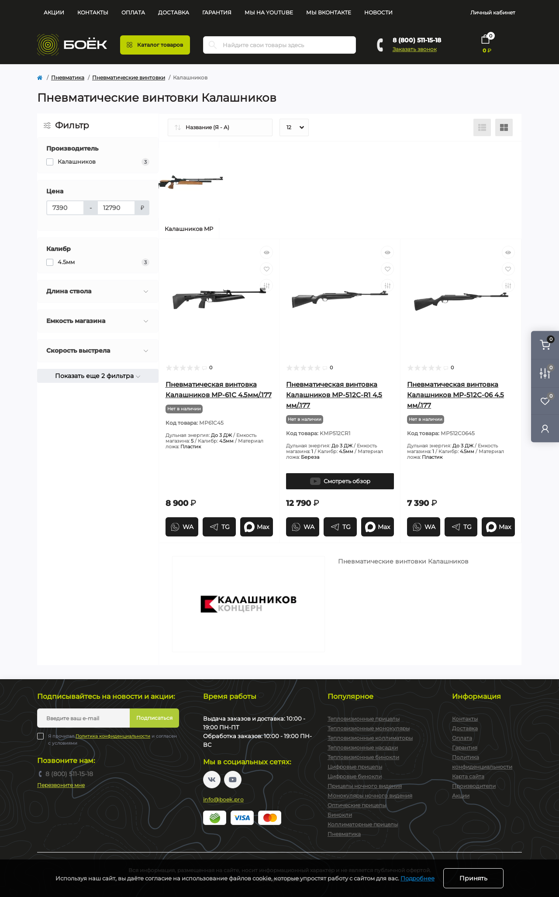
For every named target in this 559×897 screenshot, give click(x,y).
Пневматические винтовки (128, 77)
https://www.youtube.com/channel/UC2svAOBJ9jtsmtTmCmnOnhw (233, 779)
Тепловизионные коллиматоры (370, 738)
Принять (473, 878)
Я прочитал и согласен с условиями (112, 739)
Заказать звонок (415, 49)
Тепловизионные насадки (363, 747)
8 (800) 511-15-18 (417, 40)
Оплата (133, 12)
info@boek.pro (223, 799)
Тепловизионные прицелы (364, 718)
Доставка (173, 12)
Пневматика (67, 77)
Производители (474, 786)
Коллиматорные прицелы (363, 824)
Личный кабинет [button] (492, 12)
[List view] (482, 127)
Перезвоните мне (61, 785)
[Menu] (155, 45)
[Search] (212, 45)
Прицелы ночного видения (365, 786)
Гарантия (216, 12)
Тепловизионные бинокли (363, 757)
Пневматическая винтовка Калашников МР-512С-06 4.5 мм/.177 (455, 394)
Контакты (92, 12)
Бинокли (340, 814)
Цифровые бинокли (355, 776)
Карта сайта (468, 776)
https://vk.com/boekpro (212, 779)
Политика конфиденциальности (113, 736)
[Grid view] (504, 127)
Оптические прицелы (357, 805)
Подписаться (154, 718)
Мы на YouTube (269, 12)
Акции (54, 12)
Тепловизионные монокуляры (369, 728)
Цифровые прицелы (355, 766)
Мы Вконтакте (328, 12)
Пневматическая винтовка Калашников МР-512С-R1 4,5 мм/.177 (334, 394)
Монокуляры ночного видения (370, 795)
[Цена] (65, 207)
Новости (378, 12)
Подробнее (417, 878)
